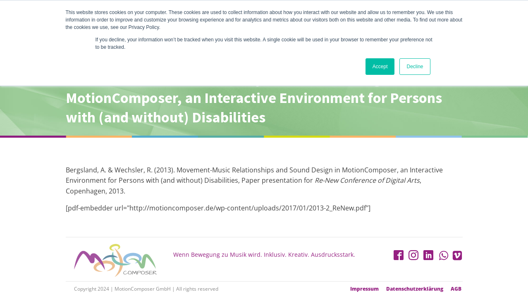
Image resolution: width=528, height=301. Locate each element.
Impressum (364, 289)
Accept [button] (380, 66)
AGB (456, 289)
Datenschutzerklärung (414, 289)
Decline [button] (414, 66)
